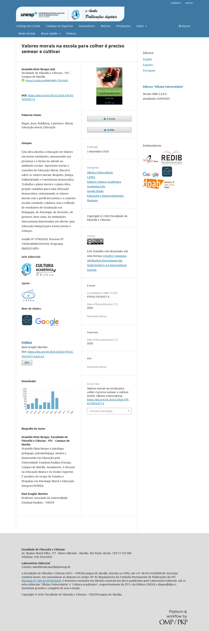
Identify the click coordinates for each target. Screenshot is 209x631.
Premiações (123, 26)
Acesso (189, 2)
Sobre (140, 26)
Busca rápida (49, 33)
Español (148, 65)
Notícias (71, 33)
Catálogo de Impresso (59, 26)
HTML (111, 130)
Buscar (184, 26)
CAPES (91, 177)
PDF (27, 362)
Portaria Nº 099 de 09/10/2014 (41, 580)
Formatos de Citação (101, 411)
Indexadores (87, 26)
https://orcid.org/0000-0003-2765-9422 (47, 80)
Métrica (105, 26)
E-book (110, 118)
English (147, 59)
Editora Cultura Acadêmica (104, 182)
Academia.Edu (96, 186)
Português (149, 70)
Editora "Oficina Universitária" (163, 86)
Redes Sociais (27, 33)
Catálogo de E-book (28, 26)
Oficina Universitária (100, 172)
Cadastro (176, 2)
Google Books (95, 191)
